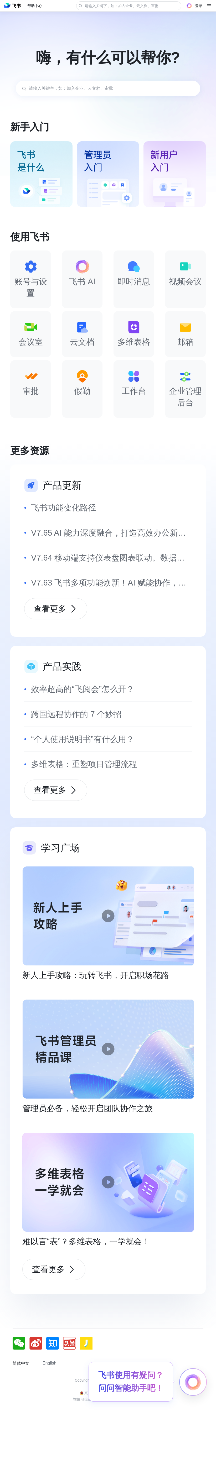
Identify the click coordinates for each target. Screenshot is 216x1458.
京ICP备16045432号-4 (108, 1419)
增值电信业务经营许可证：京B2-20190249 (108, 1432)
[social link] (21, 1376)
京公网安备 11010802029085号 (108, 1425)
